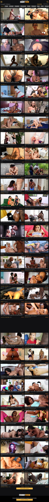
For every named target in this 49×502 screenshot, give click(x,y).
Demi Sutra (27, 208)
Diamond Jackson (4, 68)
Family (31, 37)
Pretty (6, 347)
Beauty (10, 270)
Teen (7, 239)
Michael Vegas (27, 409)
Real (30, 317)
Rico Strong (27, 362)
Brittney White (7, 409)
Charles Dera (3, 37)
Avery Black (3, 286)
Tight (6, 6)
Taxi (42, 6)
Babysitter (2, 378)
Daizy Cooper (31, 270)
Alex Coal (7, 440)
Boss (1, 53)
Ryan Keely (31, 424)
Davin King (7, 270)
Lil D (30, 208)
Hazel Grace (3, 486)
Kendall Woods (3, 393)
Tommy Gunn (27, 68)
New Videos (39, 4)
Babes (30, 224)
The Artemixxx (3, 424)
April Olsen (7, 286)
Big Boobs (2, 146)
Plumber (11, 6)
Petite (2, 455)
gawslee (26, 301)
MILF (11, 317)
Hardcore (36, 68)
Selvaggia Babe (3, 239)
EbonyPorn (24, 2)
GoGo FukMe (27, 255)
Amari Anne (27, 317)
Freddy (31, 347)
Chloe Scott (3, 270)
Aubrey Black (27, 37)
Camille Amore (32, 68)
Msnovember (27, 84)
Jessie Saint (3, 255)
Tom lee (6, 486)
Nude (29, 6)
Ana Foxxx (26, 224)
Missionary (26, 239)
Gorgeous (32, 208)
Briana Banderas (3, 177)
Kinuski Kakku (27, 347)
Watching (5, 301)
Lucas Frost (27, 270)
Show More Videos (24, 488)
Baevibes (2, 301)
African (6, 115)
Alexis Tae (2, 347)
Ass (25, 22)
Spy (38, 6)
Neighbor (17, 6)
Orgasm (2, 208)
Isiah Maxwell (3, 440)
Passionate (23, 6)
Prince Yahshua (31, 362)
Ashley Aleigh (31, 393)
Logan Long (3, 409)
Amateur (2, 22)
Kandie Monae (27, 486)
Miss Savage (27, 378)
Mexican (34, 6)
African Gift (2, 115)
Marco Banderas (9, 177)
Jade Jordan (3, 84)
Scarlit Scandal (32, 409)
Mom (10, 486)
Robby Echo (27, 393)
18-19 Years (27, 286)
